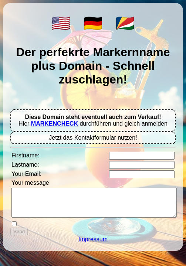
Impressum (93, 245)
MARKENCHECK (54, 123)
